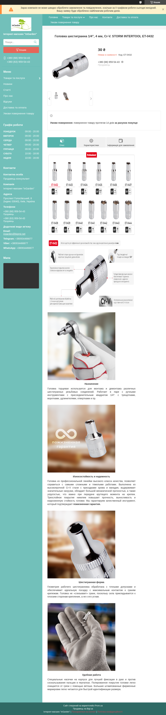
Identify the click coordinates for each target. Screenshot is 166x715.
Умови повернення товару (18, 113)
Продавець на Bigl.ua (83, 709)
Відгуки (7, 101)
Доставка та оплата (14, 107)
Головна (53, 17)
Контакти (107, 17)
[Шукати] (35, 42)
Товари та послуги (14, 78)
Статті (7, 89)
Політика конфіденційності (110, 712)
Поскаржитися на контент (84, 712)
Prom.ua (99, 705)
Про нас (8, 95)
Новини (7, 83)
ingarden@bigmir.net (14, 234)
